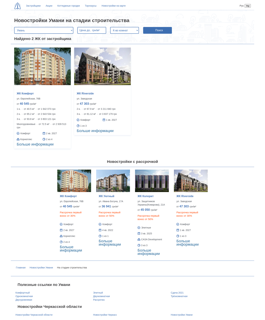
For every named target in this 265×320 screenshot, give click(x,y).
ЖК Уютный (106, 196)
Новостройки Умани (41, 267)
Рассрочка (98, 299)
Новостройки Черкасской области (34, 314)
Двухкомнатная (101, 296)
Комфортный (23, 292)
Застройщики (33, 5)
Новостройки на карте (114, 5)
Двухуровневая (24, 299)
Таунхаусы (91, 5)
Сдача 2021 (177, 292)
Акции (49, 5)
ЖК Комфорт (25, 93)
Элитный (98, 292)
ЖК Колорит (146, 196)
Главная (21, 267)
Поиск (159, 30)
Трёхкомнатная (179, 296)
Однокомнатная (24, 296)
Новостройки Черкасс (105, 314)
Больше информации (35, 144)
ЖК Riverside (85, 93)
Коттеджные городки (68, 5)
